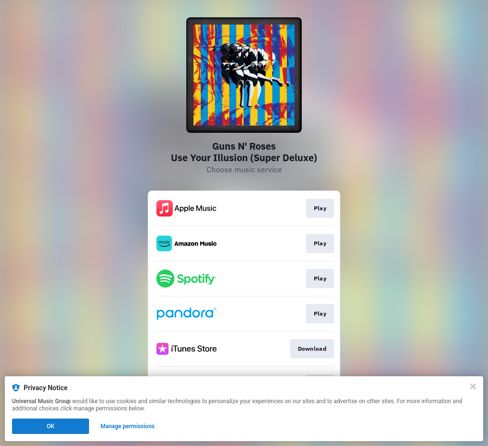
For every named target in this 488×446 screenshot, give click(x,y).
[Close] (473, 386)
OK (50, 426)
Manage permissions (128, 426)
